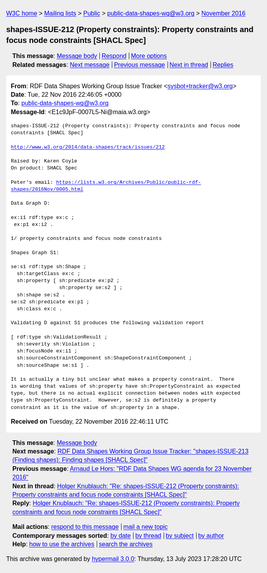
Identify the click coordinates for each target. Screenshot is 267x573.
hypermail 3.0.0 (113, 559)
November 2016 (224, 13)
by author (211, 535)
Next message (90, 65)
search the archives (126, 544)
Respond (114, 56)
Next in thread (188, 65)
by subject (179, 535)
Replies (223, 65)
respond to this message (84, 526)
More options (149, 56)
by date (120, 535)
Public (91, 13)
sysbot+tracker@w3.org (200, 86)
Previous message (139, 65)
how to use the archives (61, 544)
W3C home (21, 13)
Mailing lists (60, 13)
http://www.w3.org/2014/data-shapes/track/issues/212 (88, 147)
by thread (148, 535)
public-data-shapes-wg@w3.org (150, 13)
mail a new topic (145, 526)
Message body (77, 56)
